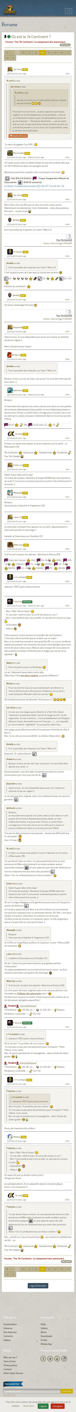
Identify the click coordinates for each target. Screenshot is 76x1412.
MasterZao (18, 153)
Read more (29, 1405)
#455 (67, 581)
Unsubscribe (9, 1395)
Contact (7, 1369)
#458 (67, 1084)
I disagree (58, 1406)
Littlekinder (19, 577)
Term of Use (9, 1361)
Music (44, 1332)
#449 (67, 395)
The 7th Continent (23, 42)
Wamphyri (17, 390)
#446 (67, 299)
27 (68, 52)
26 (62, 52)
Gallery (7, 1340)
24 (49, 52)
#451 (68, 469)
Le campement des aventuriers (49, 42)
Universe (7, 1328)
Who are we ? (10, 1357)
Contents (8, 1336)
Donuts (9, 663)
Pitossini (17, 252)
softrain (17, 69)
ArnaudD (17, 493)
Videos (44, 1328)
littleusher (12, 1034)
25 (55, 52)
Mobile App (46, 1344)
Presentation (10, 1324)
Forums (9, 42)
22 (36, 52)
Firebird (17, 602)
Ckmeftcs (17, 465)
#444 (67, 224)
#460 (67, 1200)
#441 (68, 74)
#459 (67, 1141)
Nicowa (9, 684)
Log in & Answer (38, 1285)
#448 (67, 359)
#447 (67, 331)
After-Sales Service (13, 1373)
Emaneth (16, 355)
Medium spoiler (18, 135)
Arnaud (16, 1137)
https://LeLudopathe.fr (16, 1187)
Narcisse (18, 545)
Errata (44, 1340)
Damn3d (16, 220)
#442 (67, 157)
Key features (10, 1332)
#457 (67, 1027)
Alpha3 (9, 81)
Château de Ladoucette (29, 993)
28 (7, 58)
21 (29, 52)
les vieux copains (29, 675)
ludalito (17, 517)
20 (23, 52)
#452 (67, 497)
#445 (67, 256)
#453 (67, 521)
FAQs (43, 1324)
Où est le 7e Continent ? (27, 36)
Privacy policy (10, 1365)
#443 (67, 199)
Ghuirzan (17, 327)
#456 (67, 606)
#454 (67, 549)
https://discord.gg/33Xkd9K (57, 243)
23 (42, 52)
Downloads (46, 1336)
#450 (67, 438)
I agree (43, 1406)
